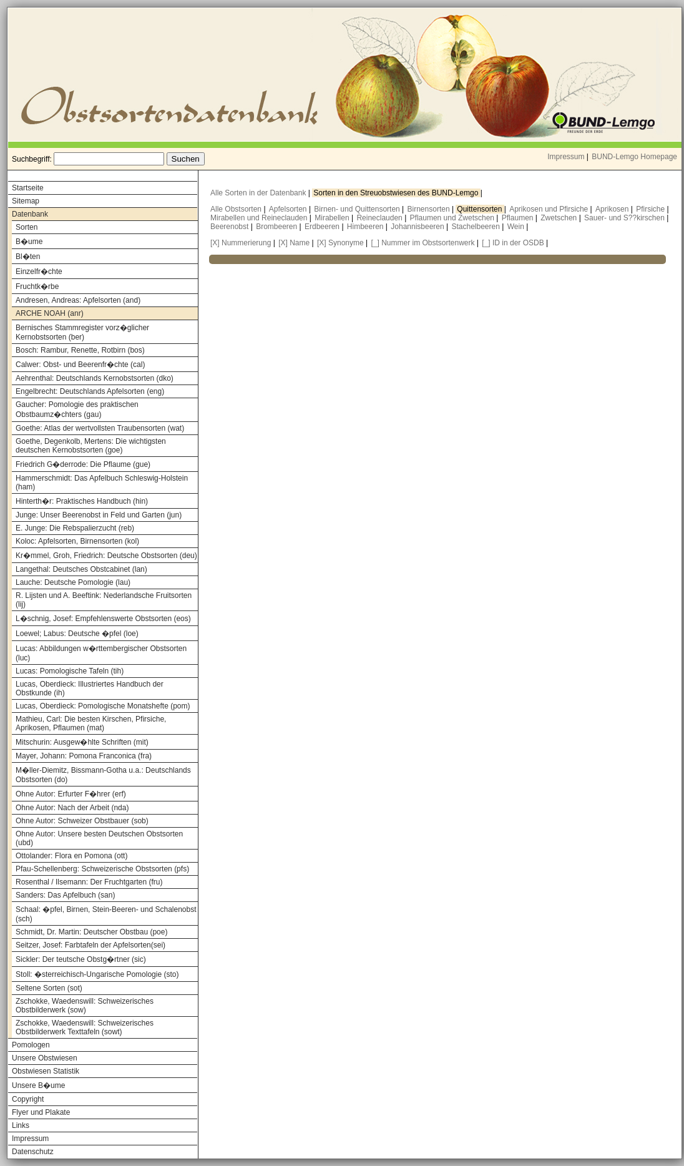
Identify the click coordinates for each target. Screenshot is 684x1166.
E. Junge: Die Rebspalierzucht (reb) (75, 528)
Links (20, 1125)
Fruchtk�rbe (37, 286)
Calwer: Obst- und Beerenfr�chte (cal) (80, 364)
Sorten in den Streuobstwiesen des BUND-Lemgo (396, 193)
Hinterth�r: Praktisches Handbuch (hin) (82, 501)
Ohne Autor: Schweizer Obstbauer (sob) (82, 820)
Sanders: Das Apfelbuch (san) (65, 895)
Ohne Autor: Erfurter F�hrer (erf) (71, 794)
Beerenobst (230, 226)
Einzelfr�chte (39, 271)
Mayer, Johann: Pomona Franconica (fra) (84, 756)
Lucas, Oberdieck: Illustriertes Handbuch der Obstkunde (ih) (90, 688)
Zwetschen (559, 217)
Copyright (28, 1099)
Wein (516, 226)
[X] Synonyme (340, 242)
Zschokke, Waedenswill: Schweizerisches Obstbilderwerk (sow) (85, 1005)
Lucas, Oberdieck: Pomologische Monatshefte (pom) (103, 706)
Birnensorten (430, 209)
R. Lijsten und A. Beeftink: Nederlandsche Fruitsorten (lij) (104, 600)
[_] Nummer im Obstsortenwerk (422, 242)
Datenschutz (33, 1151)
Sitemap (25, 201)
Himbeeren (366, 226)
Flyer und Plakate (41, 1112)
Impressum (565, 156)
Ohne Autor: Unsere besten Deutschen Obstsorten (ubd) (99, 838)
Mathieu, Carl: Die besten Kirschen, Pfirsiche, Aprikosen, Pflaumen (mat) (91, 723)
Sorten (26, 227)
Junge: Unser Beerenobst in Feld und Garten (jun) (99, 515)
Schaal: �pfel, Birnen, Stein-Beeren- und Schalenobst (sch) (106, 914)
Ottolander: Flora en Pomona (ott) (71, 855)
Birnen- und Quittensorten (358, 209)
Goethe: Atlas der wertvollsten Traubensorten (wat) (100, 428)
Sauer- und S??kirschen (625, 217)
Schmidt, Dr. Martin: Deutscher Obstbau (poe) (91, 932)
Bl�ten (28, 256)
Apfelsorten (289, 209)
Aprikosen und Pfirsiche (549, 209)
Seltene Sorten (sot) (49, 988)
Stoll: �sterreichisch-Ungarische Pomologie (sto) (97, 974)
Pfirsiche (651, 209)
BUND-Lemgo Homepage (634, 156)
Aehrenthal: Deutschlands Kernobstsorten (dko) (94, 378)
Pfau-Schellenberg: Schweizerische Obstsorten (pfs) (102, 869)
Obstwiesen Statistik (45, 1071)
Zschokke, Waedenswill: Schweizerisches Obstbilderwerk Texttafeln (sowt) (85, 1027)
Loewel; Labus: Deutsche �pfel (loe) (77, 633)
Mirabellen (333, 217)
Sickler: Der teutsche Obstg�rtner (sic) (81, 959)
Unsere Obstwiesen (44, 1058)
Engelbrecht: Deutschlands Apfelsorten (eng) (90, 391)
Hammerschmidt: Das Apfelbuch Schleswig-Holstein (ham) (102, 482)
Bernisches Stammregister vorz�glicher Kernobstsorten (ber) (82, 332)
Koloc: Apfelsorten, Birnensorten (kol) (77, 541)
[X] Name (294, 242)
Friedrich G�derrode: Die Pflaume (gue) (83, 464)
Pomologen (31, 1045)
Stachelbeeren (477, 226)
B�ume (29, 241)
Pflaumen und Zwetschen (453, 217)
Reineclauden (380, 217)
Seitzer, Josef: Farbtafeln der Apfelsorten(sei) (90, 945)
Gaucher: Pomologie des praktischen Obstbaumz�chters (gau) (77, 409)
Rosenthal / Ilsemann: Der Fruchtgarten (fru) (89, 882)
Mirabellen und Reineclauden (260, 217)
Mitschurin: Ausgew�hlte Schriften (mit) (82, 742)
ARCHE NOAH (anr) (50, 313)
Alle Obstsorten (236, 209)
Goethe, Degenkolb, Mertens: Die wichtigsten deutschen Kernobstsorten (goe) (91, 445)
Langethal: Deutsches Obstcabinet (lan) (81, 569)
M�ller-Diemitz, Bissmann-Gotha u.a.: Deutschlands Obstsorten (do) (103, 775)
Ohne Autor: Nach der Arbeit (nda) (72, 807)
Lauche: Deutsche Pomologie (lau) (73, 582)
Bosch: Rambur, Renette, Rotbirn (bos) (80, 350)
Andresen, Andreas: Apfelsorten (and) (78, 300)
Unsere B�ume (38, 1085)
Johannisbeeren (418, 226)
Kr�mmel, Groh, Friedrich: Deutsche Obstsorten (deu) (106, 555)
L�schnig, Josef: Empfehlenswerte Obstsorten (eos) (103, 618)
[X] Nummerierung (240, 242)
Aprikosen (613, 209)
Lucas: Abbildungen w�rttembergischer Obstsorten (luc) (101, 653)
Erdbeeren (323, 226)
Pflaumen (518, 217)
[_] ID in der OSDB (513, 242)
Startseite (28, 188)
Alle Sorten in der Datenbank (259, 193)
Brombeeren (277, 226)
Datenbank (30, 214)
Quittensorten (480, 209)
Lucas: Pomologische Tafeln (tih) (70, 671)
